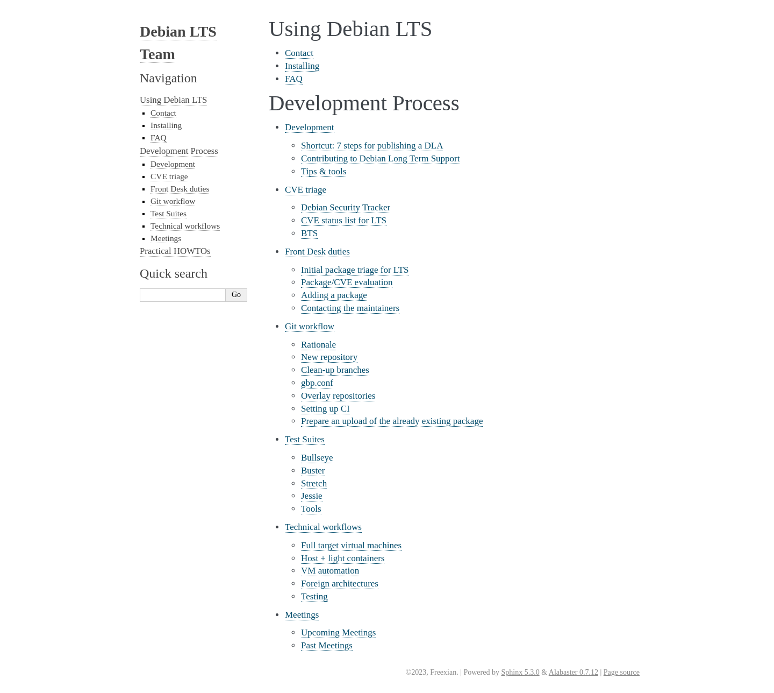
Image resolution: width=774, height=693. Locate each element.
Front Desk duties (317, 251)
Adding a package (334, 295)
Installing (302, 66)
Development (309, 127)
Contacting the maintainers (350, 308)
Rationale (318, 345)
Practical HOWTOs (175, 251)
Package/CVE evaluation (346, 282)
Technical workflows (323, 527)
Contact (299, 53)
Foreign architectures (339, 583)
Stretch (314, 483)
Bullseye (317, 457)
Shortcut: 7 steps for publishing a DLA (372, 145)
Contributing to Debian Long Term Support (380, 158)
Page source (622, 672)
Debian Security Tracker (345, 207)
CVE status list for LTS (343, 220)
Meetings (302, 615)
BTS (309, 233)
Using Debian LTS (173, 100)
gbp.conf (317, 383)
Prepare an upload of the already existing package (392, 421)
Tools (311, 509)
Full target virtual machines (351, 545)
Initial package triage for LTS (354, 270)
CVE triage (305, 190)
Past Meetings (327, 645)
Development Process (179, 151)
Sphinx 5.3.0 (520, 672)
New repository (329, 357)
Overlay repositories (338, 396)
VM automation (330, 570)
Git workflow (309, 326)
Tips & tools (323, 171)
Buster (313, 470)
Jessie (311, 496)
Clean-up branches (335, 370)
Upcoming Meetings (338, 632)
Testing (314, 596)
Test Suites (305, 439)
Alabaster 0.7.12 (573, 672)
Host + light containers (342, 558)
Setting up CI (325, 409)
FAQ (294, 79)
